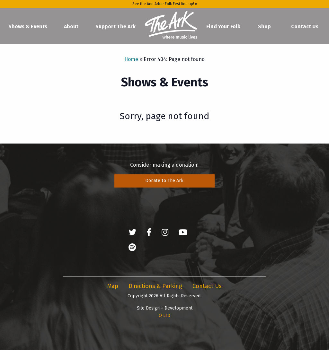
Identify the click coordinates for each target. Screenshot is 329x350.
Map (112, 286)
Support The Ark (115, 26)
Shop (264, 26)
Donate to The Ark (164, 180)
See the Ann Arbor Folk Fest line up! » (164, 4)
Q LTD (164, 315)
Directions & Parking (155, 286)
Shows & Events (27, 26)
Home (171, 25)
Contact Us (304, 26)
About (71, 26)
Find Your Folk (223, 26)
